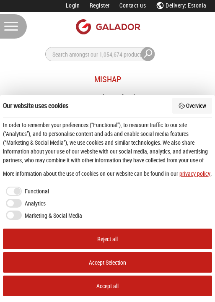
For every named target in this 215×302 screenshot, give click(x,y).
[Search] (105, 54)
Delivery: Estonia (181, 5)
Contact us (132, 5)
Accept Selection (107, 262)
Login (73, 5)
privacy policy (194, 173)
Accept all (107, 286)
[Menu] (13, 26)
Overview (192, 105)
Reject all (107, 239)
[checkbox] (26, 191)
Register (100, 5)
